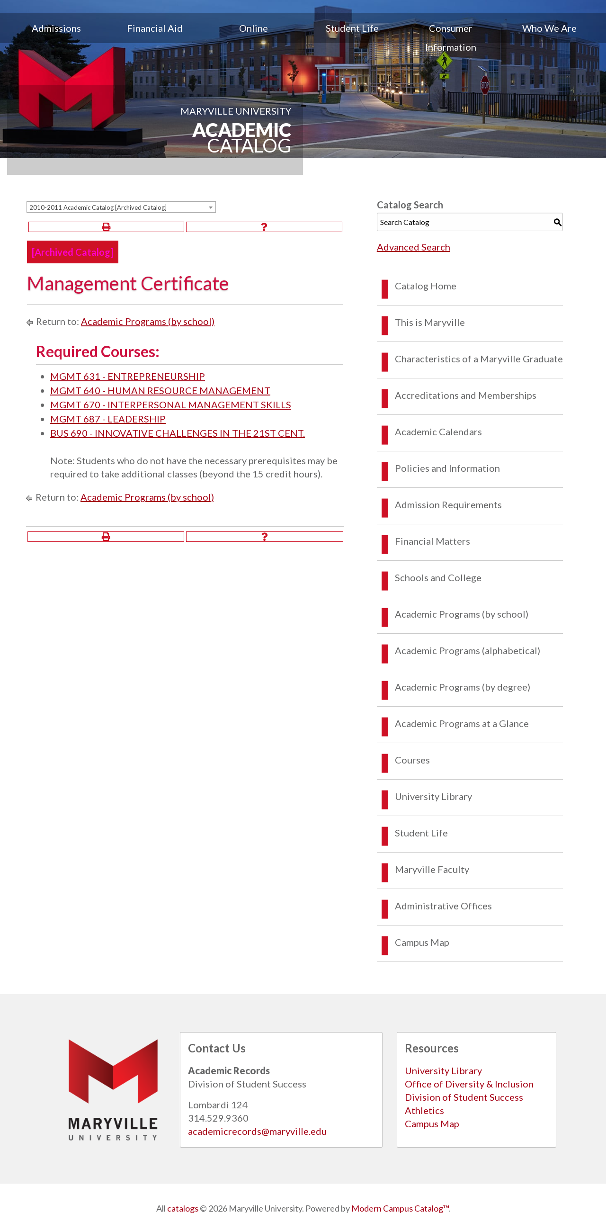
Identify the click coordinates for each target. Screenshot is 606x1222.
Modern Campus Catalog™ (399, 1208)
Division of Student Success (464, 1097)
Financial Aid (155, 28)
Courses (412, 759)
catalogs (182, 1208)
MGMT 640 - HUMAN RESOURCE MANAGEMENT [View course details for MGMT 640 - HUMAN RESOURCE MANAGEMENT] (160, 390)
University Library (433, 796)
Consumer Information (450, 37)
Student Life (352, 28)
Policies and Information (447, 468)
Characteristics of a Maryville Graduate (479, 358)
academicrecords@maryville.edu (257, 1131)
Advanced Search (413, 246)
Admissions (56, 28)
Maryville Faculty (432, 869)
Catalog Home (425, 285)
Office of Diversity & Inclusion (469, 1083)
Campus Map (422, 942)
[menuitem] (56, 37)
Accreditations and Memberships (465, 395)
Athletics (424, 1110)
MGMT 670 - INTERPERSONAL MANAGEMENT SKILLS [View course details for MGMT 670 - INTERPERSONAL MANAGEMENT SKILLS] (170, 404)
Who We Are (549, 28)
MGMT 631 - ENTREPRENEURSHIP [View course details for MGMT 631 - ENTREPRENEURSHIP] (127, 376)
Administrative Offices (443, 905)
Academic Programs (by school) (147, 321)
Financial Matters (432, 541)
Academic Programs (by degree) (462, 686)
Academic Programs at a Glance (462, 723)
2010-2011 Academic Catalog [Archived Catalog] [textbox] (98, 207)
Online (253, 28)
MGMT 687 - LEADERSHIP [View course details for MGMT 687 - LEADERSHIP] (108, 418)
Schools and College (438, 577)
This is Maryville (430, 322)
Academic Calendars (438, 431)
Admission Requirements (448, 504)
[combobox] (121, 207)
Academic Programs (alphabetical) (467, 650)
